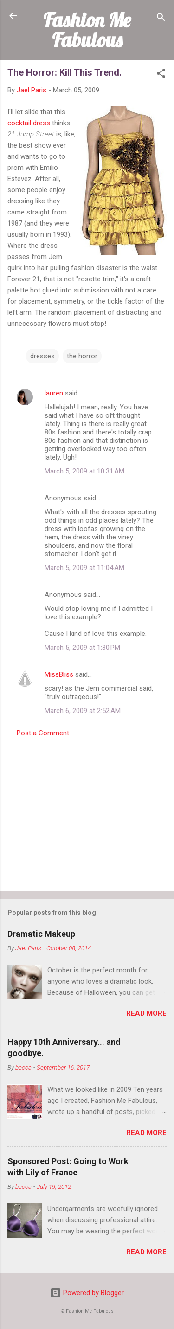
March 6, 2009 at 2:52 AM (83, 711)
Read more (146, 1013)
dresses (42, 356)
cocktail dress (28, 123)
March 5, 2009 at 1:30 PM (82, 647)
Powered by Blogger (87, 1293)
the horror (82, 356)
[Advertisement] (87, 811)
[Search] (161, 19)
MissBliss (59, 674)
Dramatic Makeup (41, 934)
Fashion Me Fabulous (87, 29)
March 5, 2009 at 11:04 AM (84, 568)
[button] (161, 75)
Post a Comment (43, 733)
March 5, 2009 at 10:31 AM (84, 471)
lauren (54, 393)
